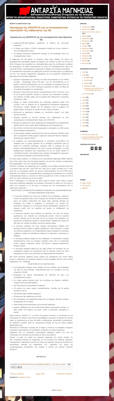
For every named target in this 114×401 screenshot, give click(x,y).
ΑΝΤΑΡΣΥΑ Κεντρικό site (90, 134)
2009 (84, 126)
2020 (84, 75)
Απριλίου (87, 80)
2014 (84, 111)
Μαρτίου (87, 83)
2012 (84, 117)
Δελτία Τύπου (86, 29)
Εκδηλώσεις (86, 48)
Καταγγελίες (86, 41)
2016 (84, 106)
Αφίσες (84, 43)
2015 (84, 109)
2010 (84, 123)
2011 (84, 120)
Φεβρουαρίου (88, 86)
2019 (84, 97)
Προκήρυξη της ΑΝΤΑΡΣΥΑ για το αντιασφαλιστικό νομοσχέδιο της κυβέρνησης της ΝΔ (39, 29)
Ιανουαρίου (88, 94)
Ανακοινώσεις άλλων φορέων (91, 32)
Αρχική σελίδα (40, 374)
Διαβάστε (85, 188)
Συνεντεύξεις (86, 51)
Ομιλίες (84, 53)
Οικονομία (85, 63)
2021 (84, 72)
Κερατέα (84, 61)
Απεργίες (85, 46)
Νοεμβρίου (87, 77)
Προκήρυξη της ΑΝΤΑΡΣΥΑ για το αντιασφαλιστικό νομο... (93, 89)
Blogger (59, 390)
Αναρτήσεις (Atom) (24, 377)
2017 (84, 103)
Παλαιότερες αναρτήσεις (64, 374)
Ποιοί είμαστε (86, 185)
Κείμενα (84, 36)
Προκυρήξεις (86, 38)
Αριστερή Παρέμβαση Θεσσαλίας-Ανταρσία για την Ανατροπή (93, 138)
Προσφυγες (85, 58)
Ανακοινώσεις (86, 27)
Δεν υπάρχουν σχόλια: (59, 364)
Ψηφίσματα (85, 56)
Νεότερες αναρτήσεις (17, 374)
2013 (84, 114)
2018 (84, 100)
